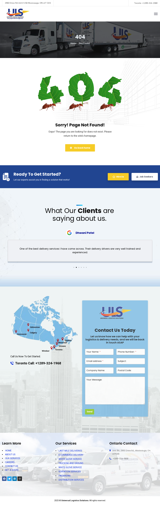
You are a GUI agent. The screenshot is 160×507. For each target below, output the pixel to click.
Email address (94, 361)
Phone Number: (127, 351)
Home (73, 43)
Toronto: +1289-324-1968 (146, 3)
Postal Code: (124, 370)
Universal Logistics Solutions (75, 500)
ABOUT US (10, 454)
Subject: (122, 361)
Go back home (80, 147)
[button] (73, 267)
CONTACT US (11, 465)
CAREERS (10, 462)
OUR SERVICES (12, 458)
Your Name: (93, 351)
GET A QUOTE (11, 469)
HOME (8, 450)
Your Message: (94, 379)
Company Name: (95, 370)
